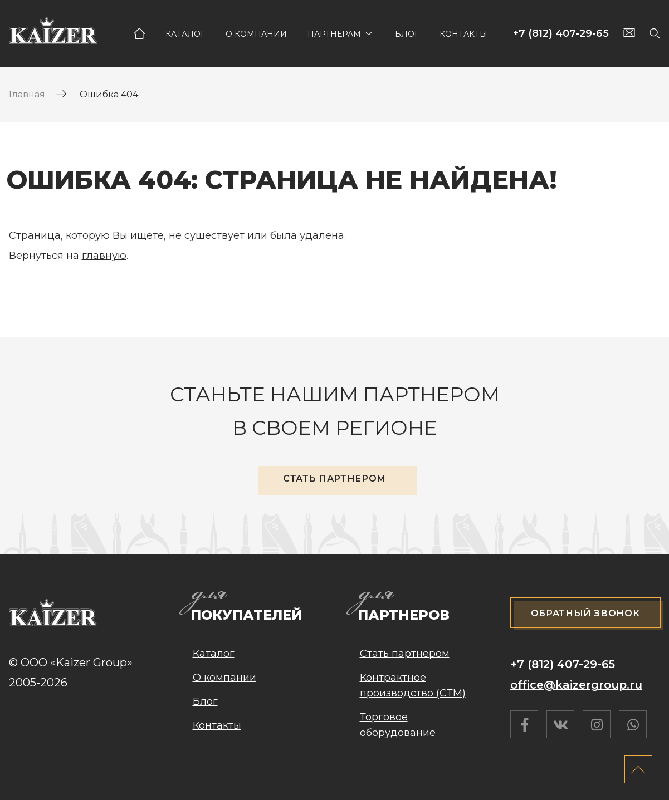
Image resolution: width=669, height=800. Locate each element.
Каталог (185, 34)
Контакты (463, 34)
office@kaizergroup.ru (576, 684)
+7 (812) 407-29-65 (561, 33)
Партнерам (334, 34)
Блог (407, 34)
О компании (256, 34)
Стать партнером (334, 478)
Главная (139, 33)
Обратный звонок (585, 613)
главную (104, 255)
